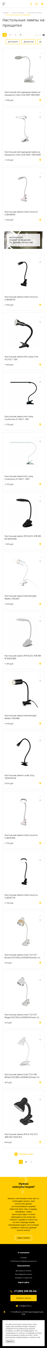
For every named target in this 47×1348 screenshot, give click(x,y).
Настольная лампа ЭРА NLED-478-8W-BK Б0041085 (23, 537)
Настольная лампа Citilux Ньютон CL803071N (21, 896)
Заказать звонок (23, 1298)
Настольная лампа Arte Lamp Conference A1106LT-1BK (19, 418)
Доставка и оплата (23, 1271)
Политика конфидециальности (23, 1261)
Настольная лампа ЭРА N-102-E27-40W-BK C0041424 (21, 1135)
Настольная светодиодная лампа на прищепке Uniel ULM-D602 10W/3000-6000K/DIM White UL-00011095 (23, 153)
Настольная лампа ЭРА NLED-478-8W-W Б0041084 (23, 657)
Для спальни (13, 42)
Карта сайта (23, 1282)
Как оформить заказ (23, 1274)
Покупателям (23, 1266)
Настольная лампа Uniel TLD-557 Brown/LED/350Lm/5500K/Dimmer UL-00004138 (23, 956)
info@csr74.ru (25, 1306)
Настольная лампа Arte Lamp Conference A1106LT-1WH (19, 477)
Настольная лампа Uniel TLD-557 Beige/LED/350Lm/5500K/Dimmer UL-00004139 (22, 1016)
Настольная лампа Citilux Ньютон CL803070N (21, 836)
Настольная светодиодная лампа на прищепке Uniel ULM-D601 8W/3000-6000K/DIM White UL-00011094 (22, 93)
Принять (10, 1341)
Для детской (28, 42)
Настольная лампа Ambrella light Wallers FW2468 (20, 717)
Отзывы (23, 1258)
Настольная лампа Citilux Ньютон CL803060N (21, 213)
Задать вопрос (23, 1238)
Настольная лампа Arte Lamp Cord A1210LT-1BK (21, 358)
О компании (23, 1253)
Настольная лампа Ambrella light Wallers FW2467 (20, 597)
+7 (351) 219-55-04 (25, 1291)
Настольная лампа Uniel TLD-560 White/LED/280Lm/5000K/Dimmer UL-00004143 (22, 1076)
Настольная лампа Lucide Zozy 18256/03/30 (19, 776)
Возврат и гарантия (23, 1278)
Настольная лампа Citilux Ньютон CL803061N (21, 298)
